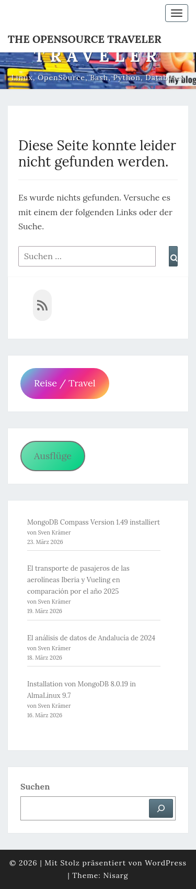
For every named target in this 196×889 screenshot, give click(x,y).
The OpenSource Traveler (85, 39)
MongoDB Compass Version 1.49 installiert (93, 522)
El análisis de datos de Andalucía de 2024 (91, 638)
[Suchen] (161, 808)
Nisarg (116, 875)
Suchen (35, 786)
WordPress (166, 863)
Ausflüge (53, 456)
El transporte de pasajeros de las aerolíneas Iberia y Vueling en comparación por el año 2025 (78, 580)
